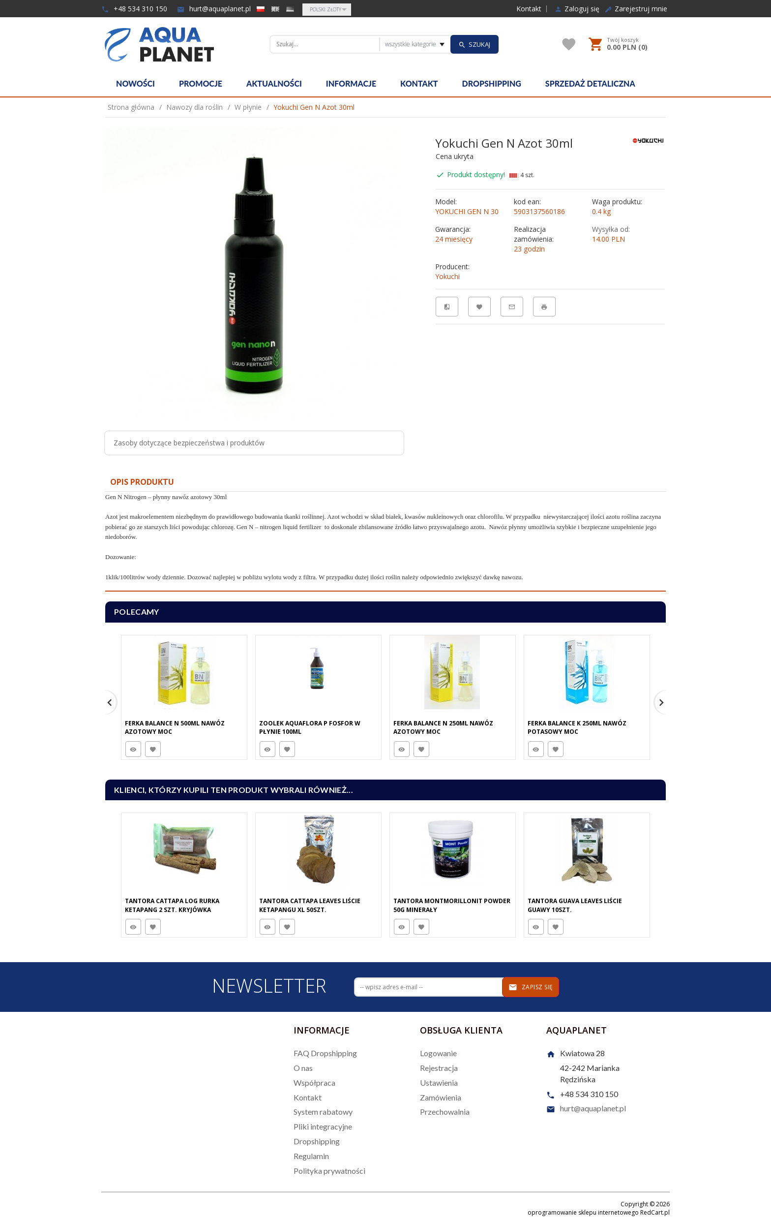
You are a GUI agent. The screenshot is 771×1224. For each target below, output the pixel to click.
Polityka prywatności (329, 1170)
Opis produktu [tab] (142, 481)
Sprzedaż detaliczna (590, 83)
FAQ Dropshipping (325, 1053)
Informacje (351, 83)
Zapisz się (530, 987)
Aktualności (274, 83)
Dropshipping (491, 83)
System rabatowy (323, 1111)
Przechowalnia (445, 1111)
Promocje (200, 83)
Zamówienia (440, 1097)
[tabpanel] (385, 542)
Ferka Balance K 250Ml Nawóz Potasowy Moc (577, 727)
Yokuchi (447, 276)
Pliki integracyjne (323, 1126)
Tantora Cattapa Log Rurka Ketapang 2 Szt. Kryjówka (172, 905)
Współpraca (314, 1082)
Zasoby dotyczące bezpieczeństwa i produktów (189, 442)
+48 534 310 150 (134, 8)
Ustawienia (439, 1082)
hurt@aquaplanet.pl (214, 8)
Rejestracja (439, 1067)
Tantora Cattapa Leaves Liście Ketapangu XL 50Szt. (309, 905)
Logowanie (438, 1053)
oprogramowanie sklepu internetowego (583, 1212)
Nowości (135, 83)
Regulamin (311, 1156)
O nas (303, 1067)
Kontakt (528, 8)
